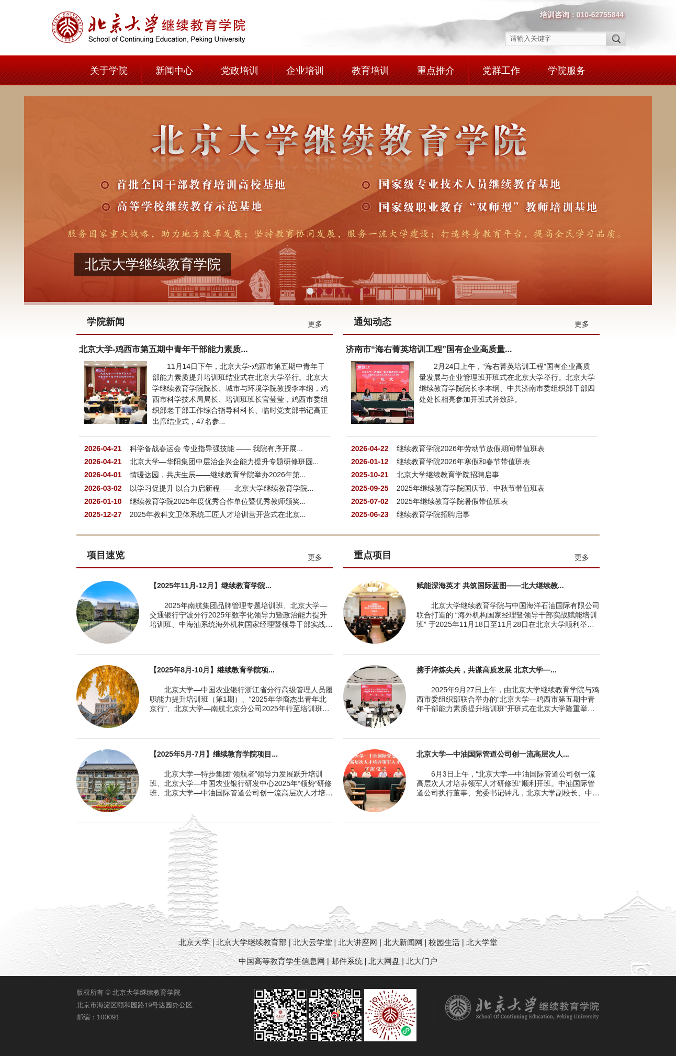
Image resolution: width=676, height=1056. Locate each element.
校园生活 (444, 942)
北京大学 (195, 942)
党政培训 (239, 70)
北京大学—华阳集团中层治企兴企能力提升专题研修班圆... (224, 461)
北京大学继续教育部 (251, 942)
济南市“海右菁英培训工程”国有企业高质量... (429, 349)
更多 (315, 324)
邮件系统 (348, 961)
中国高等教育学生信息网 (282, 961)
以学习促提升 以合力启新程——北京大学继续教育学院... (222, 488)
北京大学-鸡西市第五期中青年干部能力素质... (163, 349)
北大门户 (421, 961)
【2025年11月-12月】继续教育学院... (211, 585)
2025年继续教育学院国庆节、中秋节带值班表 (471, 488)
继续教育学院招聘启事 (433, 514)
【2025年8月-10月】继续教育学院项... (212, 670)
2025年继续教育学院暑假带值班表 (452, 501)
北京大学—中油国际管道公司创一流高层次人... (492, 754)
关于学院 (109, 70)
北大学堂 (482, 942)
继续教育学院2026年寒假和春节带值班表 (463, 461)
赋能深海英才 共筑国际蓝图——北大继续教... (490, 585)
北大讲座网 (358, 942)
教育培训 (370, 70)
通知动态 (372, 322)
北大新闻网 (403, 942)
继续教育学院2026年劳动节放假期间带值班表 (471, 448)
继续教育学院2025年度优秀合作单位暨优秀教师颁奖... (218, 501)
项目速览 (106, 555)
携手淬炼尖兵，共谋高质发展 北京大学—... (486, 670)
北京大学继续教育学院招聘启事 (448, 474)
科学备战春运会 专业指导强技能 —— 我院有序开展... (216, 448)
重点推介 (436, 70)
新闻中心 (174, 70)
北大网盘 (384, 961)
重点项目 (372, 555)
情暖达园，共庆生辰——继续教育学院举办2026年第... (218, 474)
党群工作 (501, 70)
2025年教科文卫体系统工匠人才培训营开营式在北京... (218, 514)
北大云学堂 (312, 942)
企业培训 (305, 70)
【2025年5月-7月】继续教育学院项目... (214, 754)
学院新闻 (106, 322)
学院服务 (566, 70)
